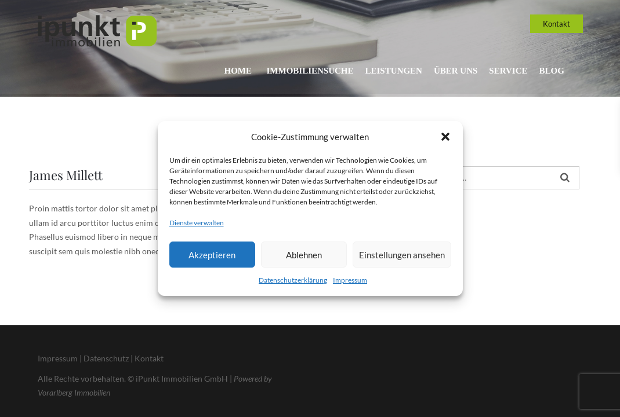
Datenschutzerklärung (293, 280)
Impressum (350, 280)
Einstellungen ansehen (402, 255)
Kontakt (556, 23)
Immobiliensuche (302, 70)
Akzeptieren (211, 255)
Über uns (452, 70)
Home (231, 70)
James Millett (66, 175)
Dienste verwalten (196, 222)
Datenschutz (106, 358)
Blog (551, 70)
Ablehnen (304, 255)
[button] (445, 136)
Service (506, 70)
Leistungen (388, 70)
